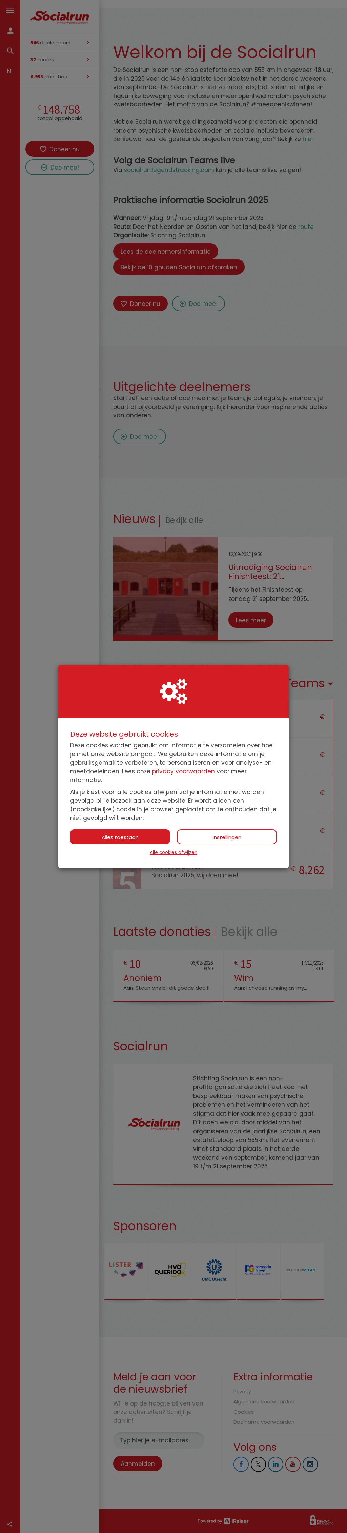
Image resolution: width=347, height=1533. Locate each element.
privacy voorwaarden (183, 771)
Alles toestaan (120, 837)
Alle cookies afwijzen (173, 852)
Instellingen (227, 837)
